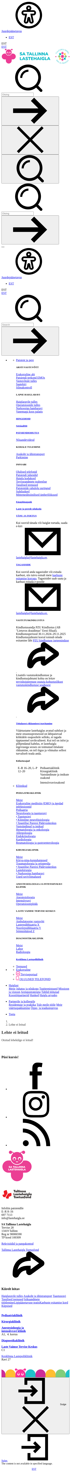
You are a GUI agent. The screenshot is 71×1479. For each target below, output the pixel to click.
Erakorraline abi (25, 374)
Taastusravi (59, 1296)
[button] (31, 1460)
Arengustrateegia (31, 991)
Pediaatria (22, 809)
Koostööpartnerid (19, 995)
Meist (19, 800)
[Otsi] (17, 94)
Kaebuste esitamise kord (54, 1302)
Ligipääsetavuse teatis (27, 1302)
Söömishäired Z (25, 931)
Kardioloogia (23, 839)
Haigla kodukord (26, 478)
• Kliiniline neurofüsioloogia (32, 819)
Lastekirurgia (23, 870)
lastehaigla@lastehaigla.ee (31, 557)
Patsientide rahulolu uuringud (33, 488)
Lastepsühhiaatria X (27, 924)
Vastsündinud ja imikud (30, 826)
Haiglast (13, 985)
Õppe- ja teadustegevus (44, 1008)
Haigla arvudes (48, 995)
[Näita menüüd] (2, 247)
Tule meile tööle (46, 1004)
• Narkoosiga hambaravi (30, 873)
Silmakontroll (24, 387)
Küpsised (6, 1305)
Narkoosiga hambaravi (29, 408)
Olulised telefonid (26, 471)
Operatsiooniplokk (27, 903)
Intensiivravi (23, 900)
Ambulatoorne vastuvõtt (30, 921)
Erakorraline (23, 969)
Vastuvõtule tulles (26, 380)
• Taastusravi (23, 816)
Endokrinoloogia (26, 836)
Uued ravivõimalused (28, 876)
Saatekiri (21, 384)
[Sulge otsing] (30, 139)
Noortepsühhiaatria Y (28, 927)
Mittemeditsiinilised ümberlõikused (37, 494)
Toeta (12, 1014)
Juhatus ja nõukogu (27, 988)
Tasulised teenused (27, 484)
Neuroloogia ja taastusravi (31, 813)
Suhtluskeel (23, 491)
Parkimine (22, 457)
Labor (19, 948)
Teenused (21, 966)
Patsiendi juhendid (27, 475)
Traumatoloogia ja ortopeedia (33, 863)
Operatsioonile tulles (28, 405)
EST (11, 37)
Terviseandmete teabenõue (31, 481)
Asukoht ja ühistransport (30, 454)
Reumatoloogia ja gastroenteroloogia (37, 842)
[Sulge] (35, 1405)
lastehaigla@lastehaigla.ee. (32, 613)
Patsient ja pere (25, 360)
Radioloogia (23, 952)
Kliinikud (21, 785)
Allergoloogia (24, 832)
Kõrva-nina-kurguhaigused (31, 860)
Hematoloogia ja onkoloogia (32, 829)
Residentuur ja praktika (22, 1004)
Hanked (34, 995)
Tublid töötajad (50, 991)
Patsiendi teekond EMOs (30, 377)
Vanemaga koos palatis (29, 411)
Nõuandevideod (25, 439)
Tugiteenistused (48, 988)
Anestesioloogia (25, 897)
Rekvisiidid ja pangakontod (17, 1243)
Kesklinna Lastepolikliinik (16, 1356)
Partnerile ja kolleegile (22, 1001)
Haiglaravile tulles (27, 401)
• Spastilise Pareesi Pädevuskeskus (36, 823)
